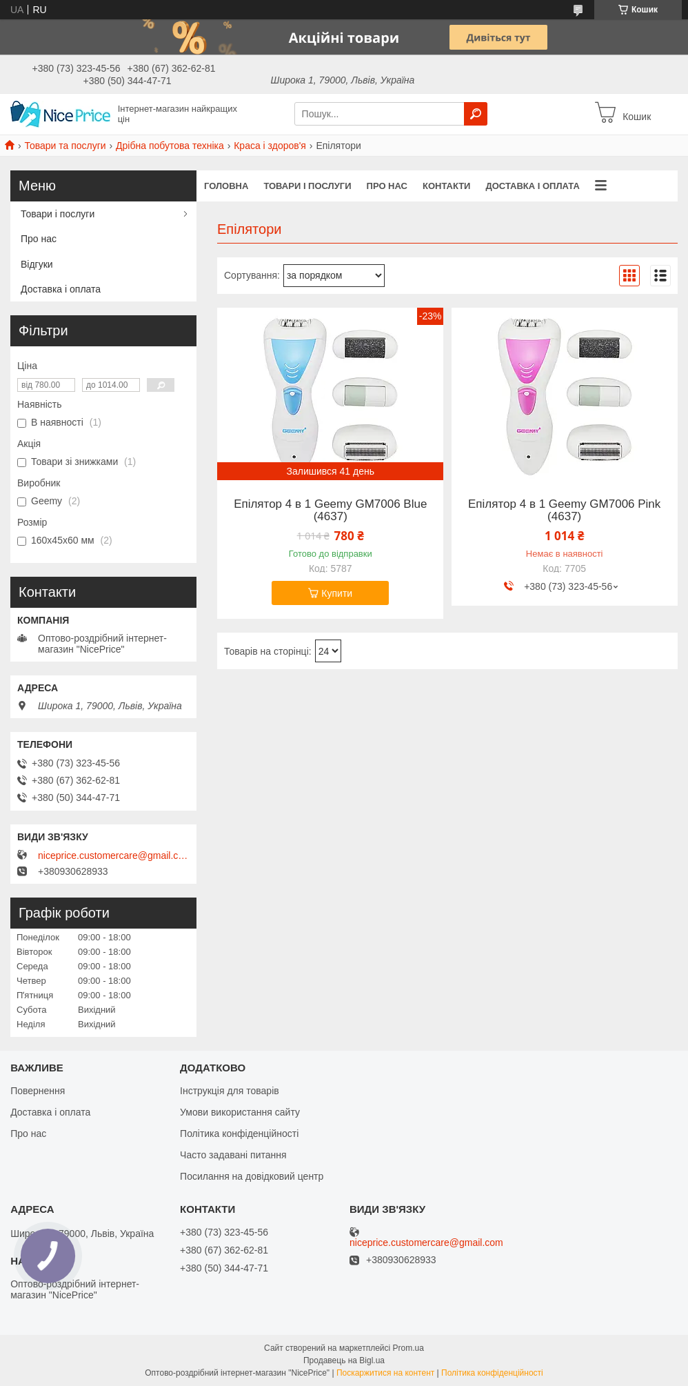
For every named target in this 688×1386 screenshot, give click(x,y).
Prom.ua (408, 1348)
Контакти (447, 186)
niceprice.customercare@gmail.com (114, 855)
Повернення (37, 1090)
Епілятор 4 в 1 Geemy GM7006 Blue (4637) (330, 510)
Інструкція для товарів (229, 1090)
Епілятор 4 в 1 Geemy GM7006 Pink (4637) (564, 510)
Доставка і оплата (532, 186)
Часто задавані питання (233, 1154)
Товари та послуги (64, 145)
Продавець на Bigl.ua (344, 1360)
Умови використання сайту (240, 1112)
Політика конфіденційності (239, 1133)
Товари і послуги (307, 186)
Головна (226, 186)
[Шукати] (475, 114)
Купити (336, 593)
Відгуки (37, 264)
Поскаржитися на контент (385, 1373)
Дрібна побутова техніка (170, 145)
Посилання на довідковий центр (251, 1176)
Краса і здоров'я (270, 145)
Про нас (387, 186)
